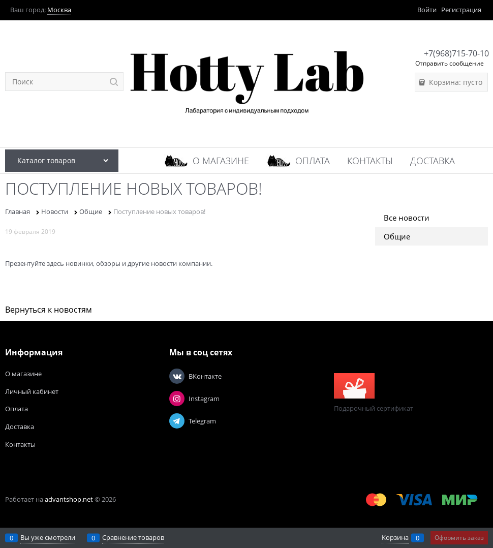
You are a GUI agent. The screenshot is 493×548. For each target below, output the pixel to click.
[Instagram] (176, 398)
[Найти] (114, 81)
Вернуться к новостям (48, 309)
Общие (397, 236)
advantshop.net (69, 499)
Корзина (395, 537)
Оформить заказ (459, 537)
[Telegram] (176, 421)
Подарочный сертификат (373, 393)
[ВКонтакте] (176, 376)
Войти (427, 9)
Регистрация (461, 9)
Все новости (406, 217)
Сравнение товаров (133, 537)
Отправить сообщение (449, 63)
